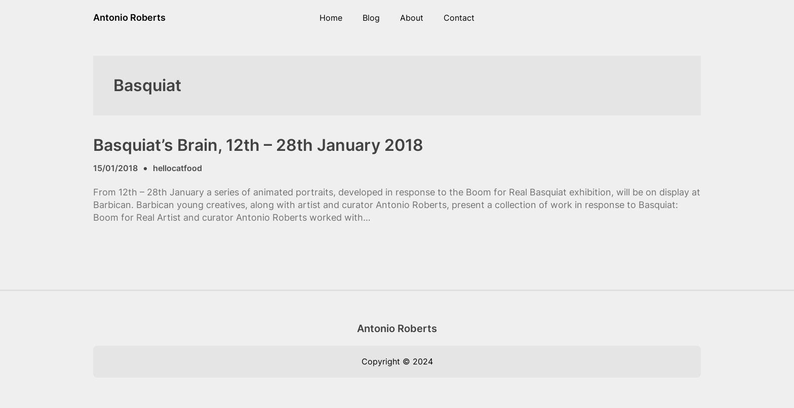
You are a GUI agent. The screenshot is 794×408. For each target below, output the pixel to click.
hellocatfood (177, 168)
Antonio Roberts (129, 17)
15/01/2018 (115, 168)
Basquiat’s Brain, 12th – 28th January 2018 (258, 145)
